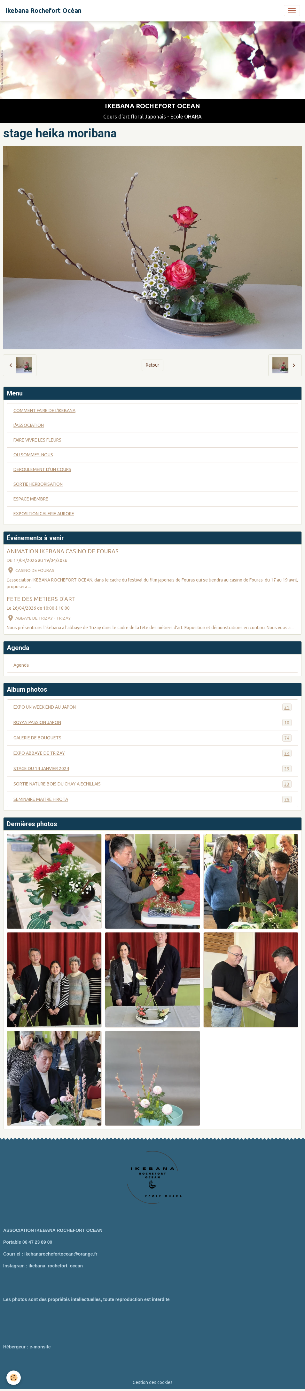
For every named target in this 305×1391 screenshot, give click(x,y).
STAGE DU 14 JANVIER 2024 (152, 768)
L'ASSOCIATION (28, 425)
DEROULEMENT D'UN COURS (42, 469)
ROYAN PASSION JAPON (152, 722)
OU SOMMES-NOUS (33, 454)
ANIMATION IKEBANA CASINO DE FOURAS (63, 551)
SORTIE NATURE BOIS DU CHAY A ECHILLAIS (152, 784)
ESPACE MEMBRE (30, 498)
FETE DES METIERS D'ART (41, 599)
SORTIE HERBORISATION (38, 484)
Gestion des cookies (153, 1382)
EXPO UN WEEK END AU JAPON (152, 707)
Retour (152, 365)
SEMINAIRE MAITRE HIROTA (152, 799)
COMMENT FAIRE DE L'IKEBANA (44, 410)
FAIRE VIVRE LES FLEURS (37, 440)
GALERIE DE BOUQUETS (152, 738)
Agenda (21, 665)
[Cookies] (13, 1378)
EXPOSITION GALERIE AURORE (43, 513)
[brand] (43, 10)
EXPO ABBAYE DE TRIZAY (152, 753)
